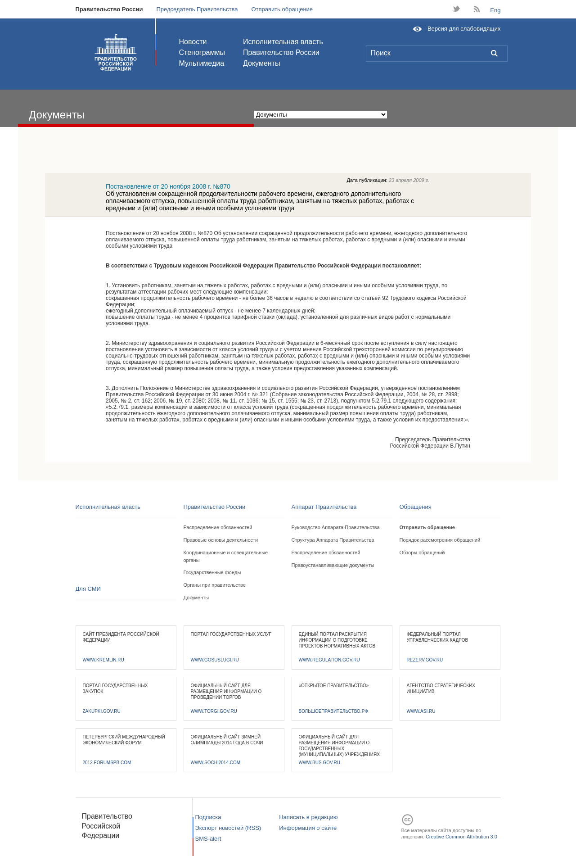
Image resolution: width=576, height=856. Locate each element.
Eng (495, 10)
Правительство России (109, 9)
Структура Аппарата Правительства (333, 540)
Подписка (208, 817)
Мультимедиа (202, 63)
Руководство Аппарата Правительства (336, 527)
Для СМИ (88, 588)
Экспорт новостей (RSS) (228, 827)
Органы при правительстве (215, 585)
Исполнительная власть (283, 41)
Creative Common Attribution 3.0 (461, 836)
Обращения (416, 506)
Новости (193, 41)
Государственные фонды (212, 572)
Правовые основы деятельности (221, 540)
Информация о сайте (308, 827)
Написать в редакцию (308, 817)
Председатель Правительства (197, 9)
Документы (261, 63)
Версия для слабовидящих (464, 29)
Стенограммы (202, 52)
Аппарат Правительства (324, 506)
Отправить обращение (282, 9)
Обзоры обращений (422, 552)
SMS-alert (208, 838)
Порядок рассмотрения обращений (440, 540)
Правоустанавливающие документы (333, 565)
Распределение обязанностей (218, 527)
